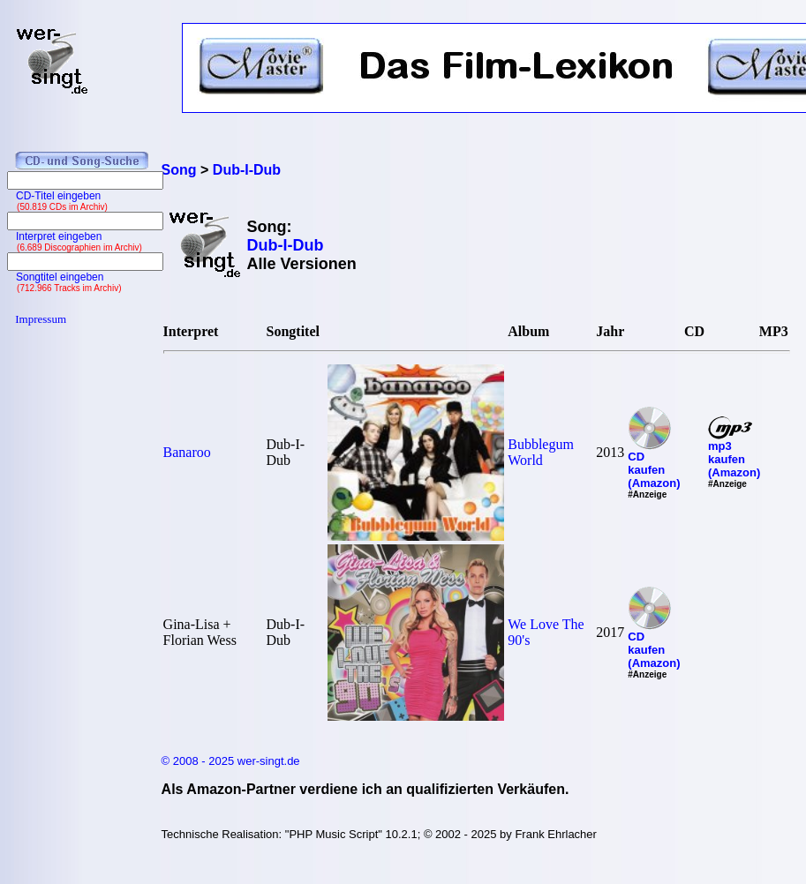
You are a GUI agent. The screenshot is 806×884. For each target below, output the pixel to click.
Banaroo (187, 452)
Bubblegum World (541, 452)
